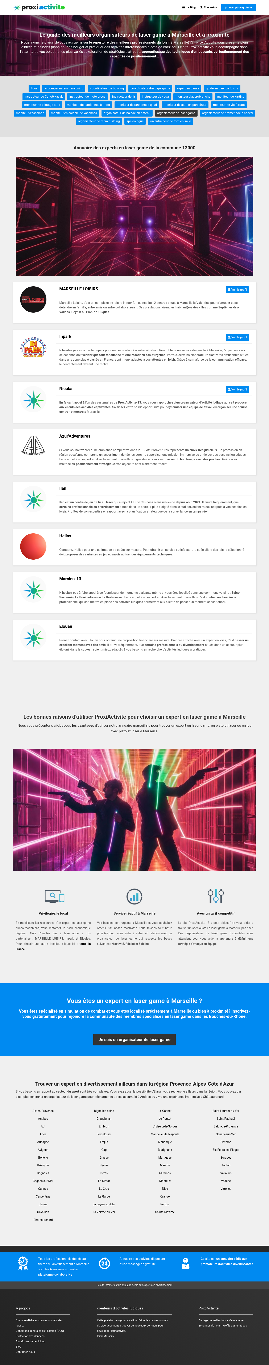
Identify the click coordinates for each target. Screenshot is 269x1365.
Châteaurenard (43, 1220)
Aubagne (43, 1142)
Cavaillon (43, 1212)
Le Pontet (165, 1118)
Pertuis (165, 1204)
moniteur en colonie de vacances (74, 113)
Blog (18, 1346)
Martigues (164, 1157)
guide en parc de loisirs (222, 88)
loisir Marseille (106, 1336)
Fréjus (104, 1142)
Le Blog (189, 7)
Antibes (43, 1118)
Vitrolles (226, 1188)
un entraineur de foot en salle (170, 121)
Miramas (165, 1173)
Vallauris (226, 1173)
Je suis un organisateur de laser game (134, 1039)
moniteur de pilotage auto (42, 105)
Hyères (103, 1165)
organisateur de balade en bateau (127, 113)
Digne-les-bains (104, 1111)
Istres (104, 1173)
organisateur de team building (99, 121)
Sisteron (225, 1142)
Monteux (165, 1181)
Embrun (104, 1126)
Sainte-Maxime (165, 1212)
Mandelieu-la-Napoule (165, 1134)
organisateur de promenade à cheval (227, 113)
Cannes (43, 1188)
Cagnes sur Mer (43, 1181)
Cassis (43, 1204)
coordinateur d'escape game (150, 88)
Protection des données (30, 1336)
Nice (165, 1188)
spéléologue (135, 121)
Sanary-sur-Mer (226, 1134)
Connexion (208, 7)
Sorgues (225, 1157)
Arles (43, 1134)
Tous (34, 88)
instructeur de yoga (155, 96)
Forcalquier (104, 1134)
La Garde (104, 1196)
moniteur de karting (230, 96)
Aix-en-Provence (43, 1111)
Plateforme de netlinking (30, 1341)
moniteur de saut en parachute (185, 105)
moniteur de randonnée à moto (88, 105)
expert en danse (188, 88)
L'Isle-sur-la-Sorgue (165, 1126)
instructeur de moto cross (87, 96)
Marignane (165, 1149)
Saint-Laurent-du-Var (225, 1111)
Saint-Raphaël (226, 1118)
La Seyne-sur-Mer (104, 1204)
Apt (43, 1126)
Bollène (43, 1157)
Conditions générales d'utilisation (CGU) (40, 1330)
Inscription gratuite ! (238, 7)
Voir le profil (237, 289)
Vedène (226, 1181)
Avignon (43, 1149)
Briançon (43, 1165)
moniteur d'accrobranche (192, 96)
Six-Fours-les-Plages (226, 1149)
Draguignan (103, 1118)
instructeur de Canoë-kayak (44, 96)
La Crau (104, 1188)
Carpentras (43, 1196)
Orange (165, 1196)
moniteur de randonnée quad (137, 105)
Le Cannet (165, 1111)
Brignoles (43, 1173)
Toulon (226, 1165)
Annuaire (21, 1320)
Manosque (165, 1142)
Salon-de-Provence (226, 1126)
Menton (165, 1165)
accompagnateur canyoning (63, 88)
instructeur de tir (123, 96)
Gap (104, 1149)
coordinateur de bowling (107, 88)
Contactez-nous (25, 1351)
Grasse (104, 1157)
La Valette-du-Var (104, 1212)
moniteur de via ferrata (229, 105)
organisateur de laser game (176, 113)
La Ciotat (104, 1181)
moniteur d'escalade (30, 113)
